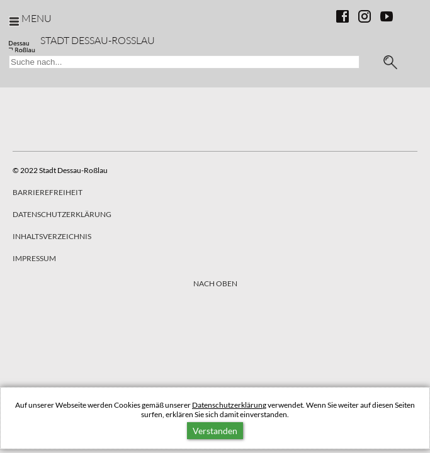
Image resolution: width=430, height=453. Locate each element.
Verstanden (215, 430)
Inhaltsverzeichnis (52, 236)
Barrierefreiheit (47, 192)
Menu (36, 18)
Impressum (34, 258)
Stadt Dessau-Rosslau (97, 40)
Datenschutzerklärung (229, 405)
